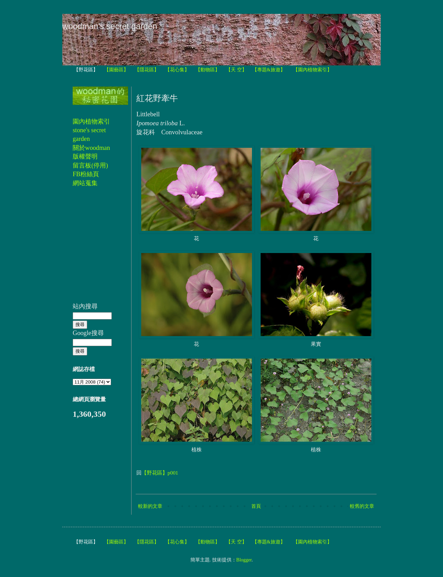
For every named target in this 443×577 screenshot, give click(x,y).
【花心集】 (177, 69)
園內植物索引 (91, 121)
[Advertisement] (93, 248)
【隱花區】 (147, 69)
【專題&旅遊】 (268, 69)
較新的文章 (150, 506)
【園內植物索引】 (312, 69)
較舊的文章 (362, 506)
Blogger (244, 559)
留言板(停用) (90, 165)
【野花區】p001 (160, 473)
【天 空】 (236, 69)
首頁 (256, 506)
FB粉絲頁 (86, 174)
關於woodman (91, 147)
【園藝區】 (116, 69)
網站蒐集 (85, 183)
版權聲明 (85, 156)
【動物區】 (208, 69)
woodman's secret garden (109, 26)
